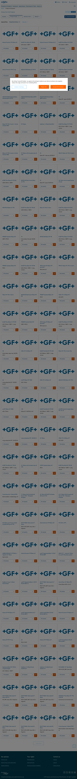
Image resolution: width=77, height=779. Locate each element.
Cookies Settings (19, 87)
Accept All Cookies (58, 87)
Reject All (44, 87)
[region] (39, 84)
